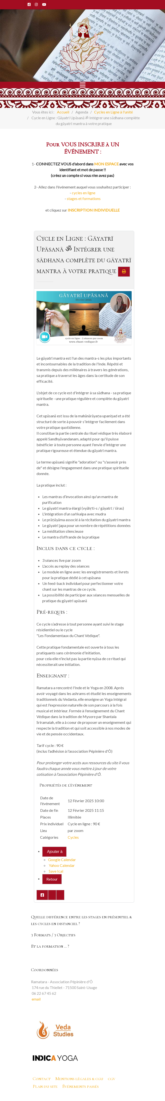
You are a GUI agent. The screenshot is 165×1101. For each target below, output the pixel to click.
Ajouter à (54, 852)
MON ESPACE (106, 164)
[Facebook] (29, 4)
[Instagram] (36, 4)
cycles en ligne (83, 192)
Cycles (73, 837)
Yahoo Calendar (61, 865)
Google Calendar (62, 859)
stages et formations (84, 198)
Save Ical (55, 871)
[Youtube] (44, 4)
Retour (52, 879)
